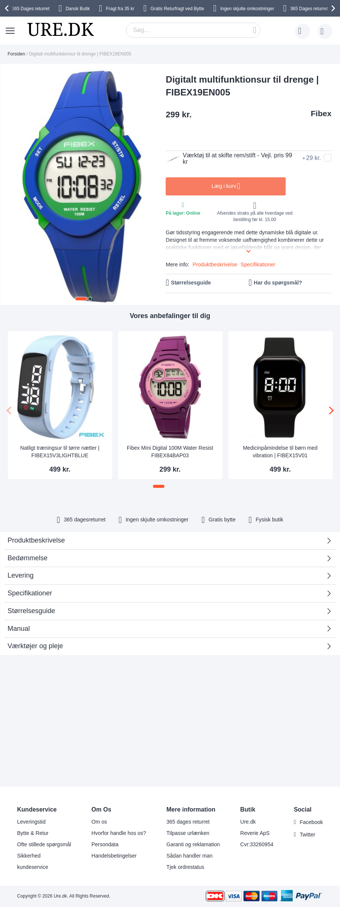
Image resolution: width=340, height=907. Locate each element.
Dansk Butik (78, 8)
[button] (81, 298)
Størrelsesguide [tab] (31, 611)
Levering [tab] (21, 575)
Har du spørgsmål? (278, 283)
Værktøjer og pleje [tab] (35, 646)
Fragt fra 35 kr (120, 8)
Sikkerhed (28, 856)
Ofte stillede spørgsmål (44, 844)
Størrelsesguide (191, 283)
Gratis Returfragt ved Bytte (177, 8)
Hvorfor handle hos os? (118, 833)
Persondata (104, 844)
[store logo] (60, 29)
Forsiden (16, 54)
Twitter (307, 835)
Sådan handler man (189, 856)
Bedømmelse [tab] (167, 560)
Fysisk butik (269, 520)
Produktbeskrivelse (214, 264)
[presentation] (8, 8)
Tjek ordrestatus (185, 867)
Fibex (321, 113)
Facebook (311, 822)
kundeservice (32, 867)
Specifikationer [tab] (30, 593)
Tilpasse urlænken (187, 833)
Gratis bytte (222, 520)
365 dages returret (187, 822)
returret (30, 8)
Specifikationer (258, 264)
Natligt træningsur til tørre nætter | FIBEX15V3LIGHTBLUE (60, 451)
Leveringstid (31, 822)
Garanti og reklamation (193, 844)
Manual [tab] (19, 628)
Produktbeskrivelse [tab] (36, 540)
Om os (99, 822)
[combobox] (193, 30)
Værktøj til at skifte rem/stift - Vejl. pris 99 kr (229, 158)
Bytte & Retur (32, 833)
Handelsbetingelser (114, 856)
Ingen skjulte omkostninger (247, 8)
